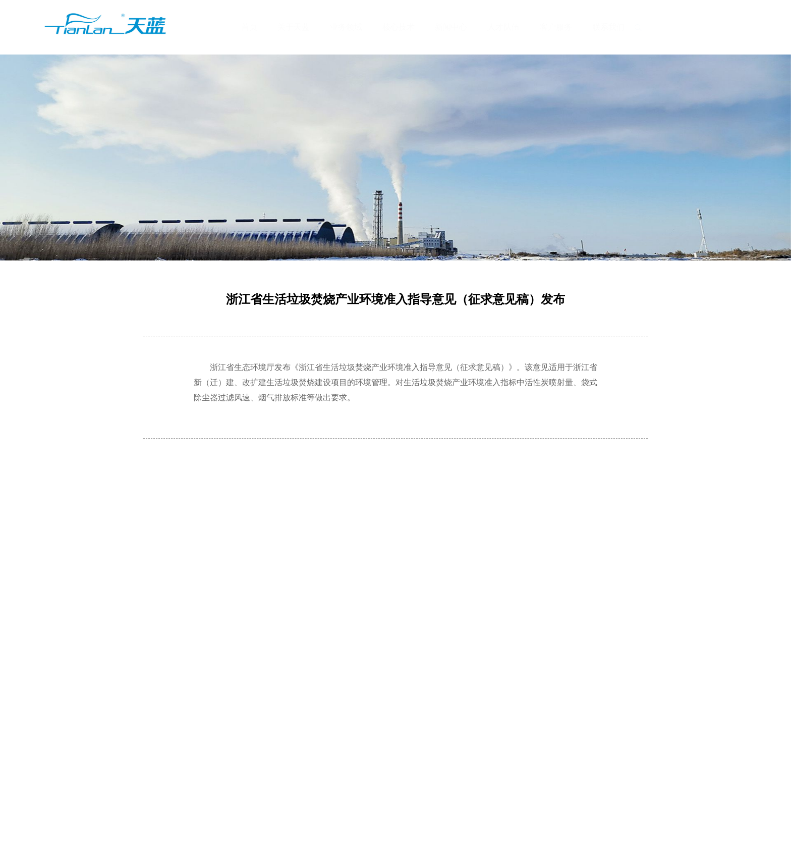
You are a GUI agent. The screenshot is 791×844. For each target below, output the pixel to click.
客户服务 (556, 27)
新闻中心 (451, 27)
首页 (249, 27)
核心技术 (398, 27)
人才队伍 (503, 27)
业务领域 (346, 27)
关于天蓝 (293, 27)
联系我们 (608, 27)
